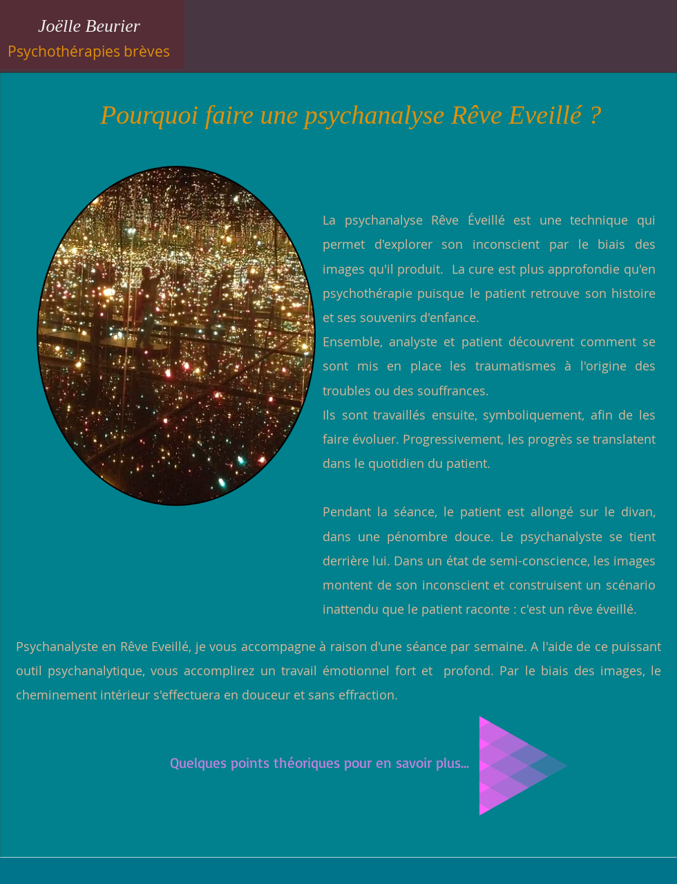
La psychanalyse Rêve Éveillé (414, 219)
